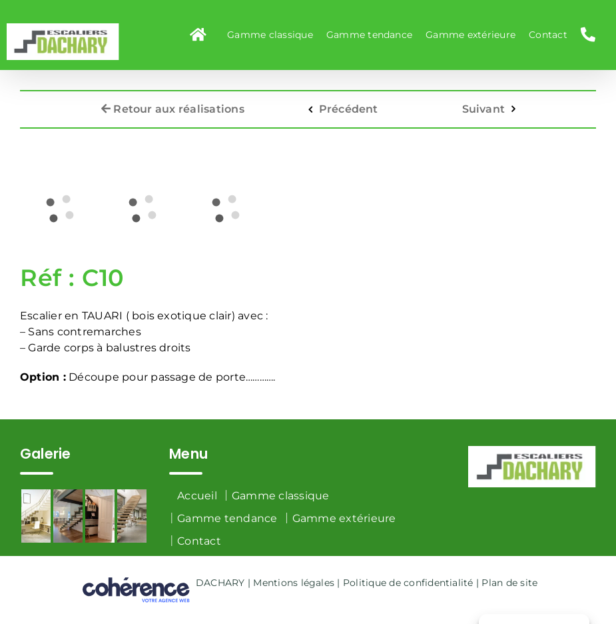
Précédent (348, 104)
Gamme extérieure (344, 518)
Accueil (197, 495)
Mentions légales (293, 583)
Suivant (483, 104)
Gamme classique (281, 495)
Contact (199, 541)
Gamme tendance (227, 518)
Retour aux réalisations (172, 104)
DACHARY (220, 583)
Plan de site (509, 583)
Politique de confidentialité (408, 583)
